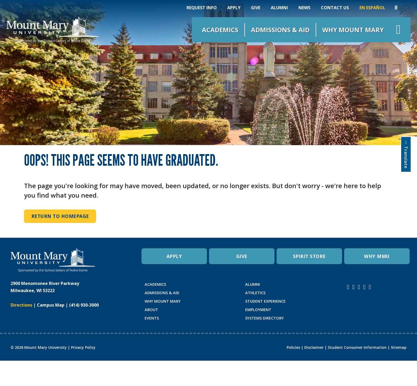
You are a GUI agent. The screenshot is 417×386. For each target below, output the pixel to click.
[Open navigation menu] (398, 29)
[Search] (396, 8)
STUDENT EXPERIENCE (265, 301)
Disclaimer (314, 347)
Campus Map (50, 305)
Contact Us (335, 8)
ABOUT (151, 309)
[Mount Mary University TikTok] (370, 287)
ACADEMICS (155, 284)
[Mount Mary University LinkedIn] (364, 287)
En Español (372, 8)
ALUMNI (252, 284)
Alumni (279, 8)
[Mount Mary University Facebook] (353, 287)
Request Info (202, 8)
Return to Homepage (60, 216)
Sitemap (398, 347)
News (304, 8)
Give (255, 8)
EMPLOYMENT (258, 309)
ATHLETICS (255, 292)
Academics (220, 29)
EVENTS (152, 318)
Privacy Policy (83, 347)
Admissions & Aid (280, 29)
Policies (293, 347)
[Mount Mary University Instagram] (348, 287)
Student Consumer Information (357, 347)
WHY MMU (377, 256)
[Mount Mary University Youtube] (359, 287)
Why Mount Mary (353, 29)
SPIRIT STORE (309, 256)
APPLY (174, 256)
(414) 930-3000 (84, 305)
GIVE (241, 256)
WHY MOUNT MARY (163, 301)
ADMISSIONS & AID (162, 292)
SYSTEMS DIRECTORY (264, 318)
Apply (233, 8)
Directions (21, 305)
